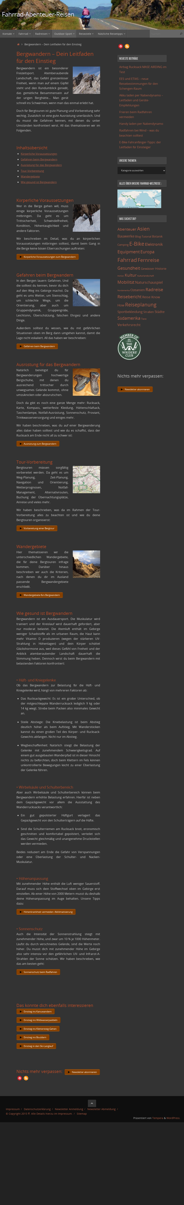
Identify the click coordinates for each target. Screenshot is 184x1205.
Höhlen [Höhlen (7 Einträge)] (120, 276)
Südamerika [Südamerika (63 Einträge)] (128, 318)
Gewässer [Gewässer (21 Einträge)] (147, 268)
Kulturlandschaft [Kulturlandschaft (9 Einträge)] (145, 275)
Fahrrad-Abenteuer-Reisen (38, 14)
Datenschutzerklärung (37, 1119)
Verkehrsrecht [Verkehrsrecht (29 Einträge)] (129, 324)
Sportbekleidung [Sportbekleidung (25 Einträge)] (130, 312)
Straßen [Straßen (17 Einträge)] (148, 312)
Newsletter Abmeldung (101, 1119)
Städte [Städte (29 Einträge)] (160, 311)
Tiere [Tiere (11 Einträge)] (143, 318)
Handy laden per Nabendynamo (141, 124)
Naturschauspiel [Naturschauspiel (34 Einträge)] (149, 282)
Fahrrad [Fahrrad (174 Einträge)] (127, 260)
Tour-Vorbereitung (34, 171)
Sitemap (82, 1123)
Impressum (13, 1119)
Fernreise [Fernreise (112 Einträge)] (148, 260)
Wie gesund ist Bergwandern (40, 182)
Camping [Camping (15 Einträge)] (123, 244)
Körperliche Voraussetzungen (41, 154)
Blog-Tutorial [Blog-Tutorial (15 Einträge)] (143, 236)
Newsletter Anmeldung (69, 1119)
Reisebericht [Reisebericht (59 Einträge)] (129, 297)
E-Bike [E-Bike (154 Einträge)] (136, 243)
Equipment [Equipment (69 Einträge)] (128, 252)
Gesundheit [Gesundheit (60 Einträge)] (128, 268)
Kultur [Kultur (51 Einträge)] (131, 275)
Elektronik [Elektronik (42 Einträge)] (154, 244)
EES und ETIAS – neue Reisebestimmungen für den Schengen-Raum (138, 84)
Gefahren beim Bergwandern (41, 159)
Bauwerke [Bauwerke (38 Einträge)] (125, 236)
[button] (19, 1088)
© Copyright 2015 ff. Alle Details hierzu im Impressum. (39, 1123)
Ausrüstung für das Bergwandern (43, 165)
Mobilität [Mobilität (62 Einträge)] (125, 282)
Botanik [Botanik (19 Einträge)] (157, 236)
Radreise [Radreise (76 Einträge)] (154, 289)
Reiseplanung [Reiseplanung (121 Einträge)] (140, 304)
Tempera (157, 1128)
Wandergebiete (31, 176)
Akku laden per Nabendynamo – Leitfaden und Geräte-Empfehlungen (141, 100)
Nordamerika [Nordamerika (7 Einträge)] (123, 290)
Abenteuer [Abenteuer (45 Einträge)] (126, 229)
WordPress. (173, 1128)
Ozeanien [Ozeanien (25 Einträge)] (137, 290)
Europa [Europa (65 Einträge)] (147, 252)
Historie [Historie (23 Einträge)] (160, 268)
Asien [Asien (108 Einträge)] (143, 229)
